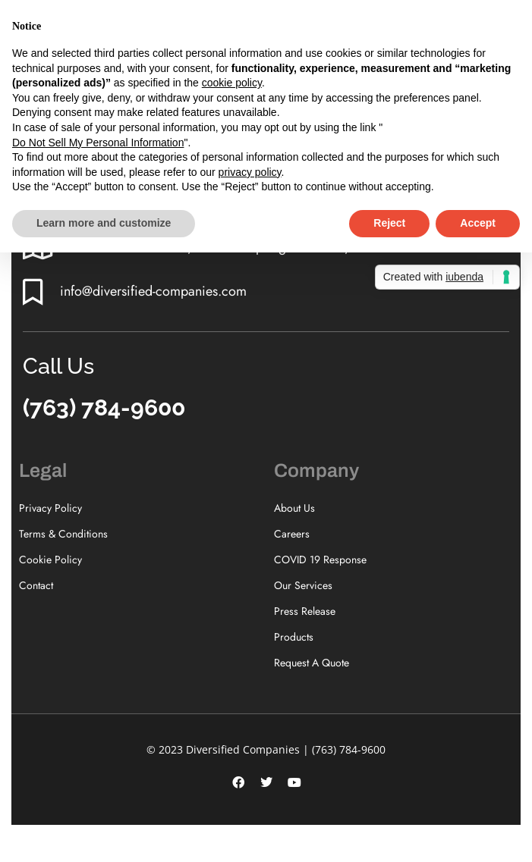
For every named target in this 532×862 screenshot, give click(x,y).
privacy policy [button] (250, 172)
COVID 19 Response (320, 559)
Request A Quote (311, 662)
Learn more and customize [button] (103, 223)
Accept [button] (478, 223)
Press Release (304, 611)
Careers (292, 533)
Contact (36, 585)
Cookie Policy (50, 559)
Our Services (303, 585)
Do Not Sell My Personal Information (98, 142)
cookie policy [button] (232, 83)
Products (293, 636)
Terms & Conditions (63, 533)
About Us (294, 508)
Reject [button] (389, 223)
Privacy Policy (50, 508)
